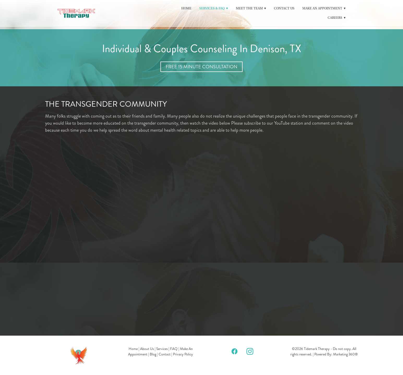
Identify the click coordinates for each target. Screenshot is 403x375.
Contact (165, 354)
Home (186, 8)
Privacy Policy (183, 354)
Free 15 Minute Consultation (201, 66)
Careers (337, 18)
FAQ (174, 348)
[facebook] (235, 351)
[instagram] (250, 351)
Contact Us (284, 8)
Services (162, 348)
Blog (153, 354)
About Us (147, 348)
